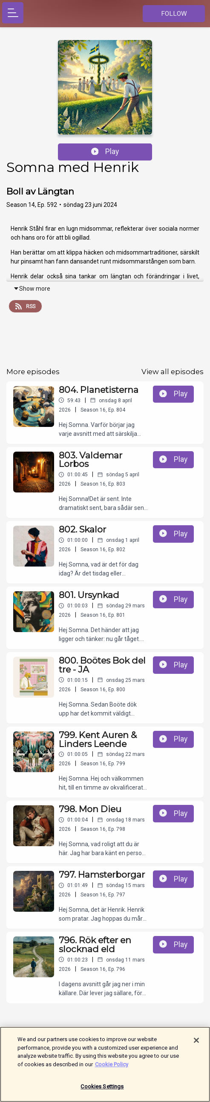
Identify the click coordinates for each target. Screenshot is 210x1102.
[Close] (196, 1044)
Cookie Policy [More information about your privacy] (111, 1068)
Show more (31, 288)
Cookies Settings (102, 1091)
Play (105, 151)
